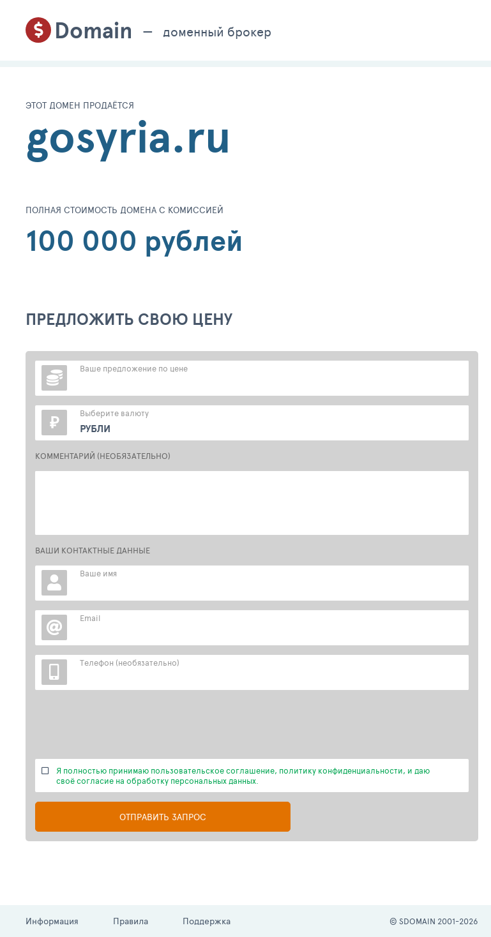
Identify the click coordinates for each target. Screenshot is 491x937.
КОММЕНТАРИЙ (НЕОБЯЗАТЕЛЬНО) (102, 455)
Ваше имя (98, 573)
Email (90, 618)
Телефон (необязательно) (129, 662)
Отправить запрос (162, 817)
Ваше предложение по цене (134, 368)
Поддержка (206, 921)
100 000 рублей (134, 240)
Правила (130, 921)
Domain (93, 30)
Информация (52, 921)
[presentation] (132, 724)
